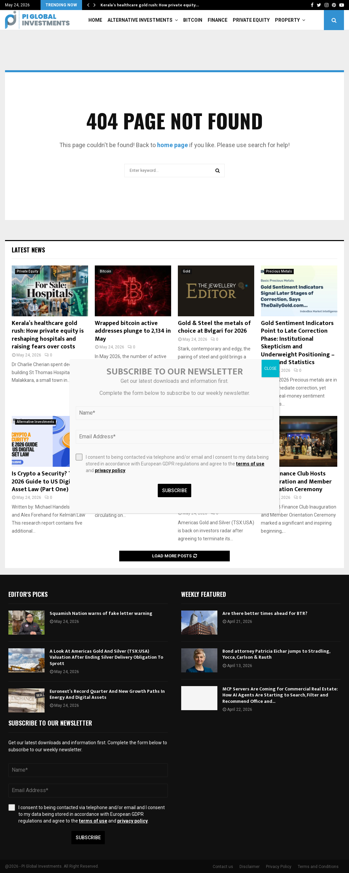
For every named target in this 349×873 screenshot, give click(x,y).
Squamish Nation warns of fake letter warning (101, 613)
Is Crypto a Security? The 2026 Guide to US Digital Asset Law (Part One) (45, 482)
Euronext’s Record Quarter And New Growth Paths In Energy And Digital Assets (107, 694)
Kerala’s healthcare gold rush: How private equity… (149, 5)
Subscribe (88, 837)
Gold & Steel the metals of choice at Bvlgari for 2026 (214, 327)
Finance (217, 20)
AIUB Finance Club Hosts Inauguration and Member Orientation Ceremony (296, 482)
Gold (186, 271)
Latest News (28, 249)
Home (95, 20)
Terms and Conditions (318, 866)
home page (172, 144)
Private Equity (251, 20)
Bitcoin (192, 20)
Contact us (223, 866)
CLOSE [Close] (270, 368)
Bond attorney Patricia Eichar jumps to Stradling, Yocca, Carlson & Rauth (276, 654)
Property (287, 20)
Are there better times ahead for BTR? (264, 613)
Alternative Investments (140, 20)
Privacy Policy (278, 866)
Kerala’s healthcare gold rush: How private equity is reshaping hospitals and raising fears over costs (48, 335)
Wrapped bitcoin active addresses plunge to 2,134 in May (133, 331)
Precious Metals (279, 271)
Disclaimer (249, 866)
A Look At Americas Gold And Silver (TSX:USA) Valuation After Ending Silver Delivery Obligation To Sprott (106, 657)
